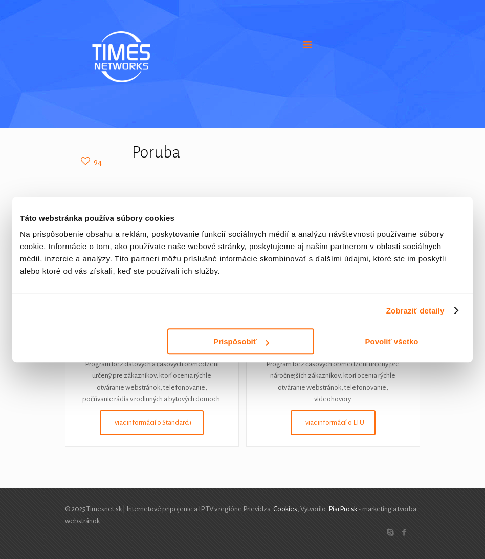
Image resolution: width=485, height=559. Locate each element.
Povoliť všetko (391, 341)
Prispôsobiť (241, 341)
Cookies (285, 509)
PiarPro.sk (342, 509)
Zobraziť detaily (415, 310)
